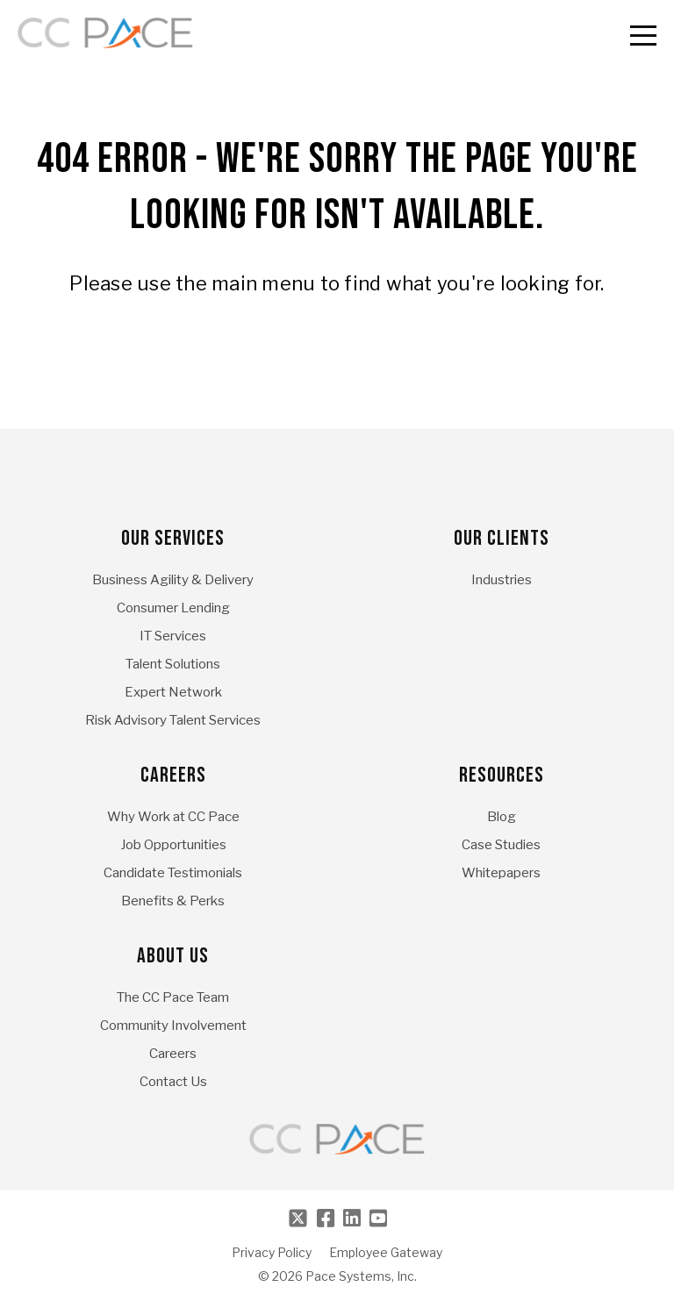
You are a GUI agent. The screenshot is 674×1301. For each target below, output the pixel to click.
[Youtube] (378, 1218)
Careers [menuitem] (173, 775)
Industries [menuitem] (501, 580)
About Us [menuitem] (173, 956)
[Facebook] (325, 1218)
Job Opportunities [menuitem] (173, 845)
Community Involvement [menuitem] (173, 1025)
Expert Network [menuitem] (173, 692)
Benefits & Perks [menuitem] (173, 901)
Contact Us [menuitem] (173, 1082)
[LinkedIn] (352, 1218)
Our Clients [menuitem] (501, 538)
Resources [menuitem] (501, 775)
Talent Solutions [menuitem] (172, 664)
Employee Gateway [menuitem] (385, 1253)
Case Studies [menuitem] (501, 845)
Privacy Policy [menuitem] (272, 1253)
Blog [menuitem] (501, 817)
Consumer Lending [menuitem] (173, 608)
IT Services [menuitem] (173, 636)
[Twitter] (298, 1218)
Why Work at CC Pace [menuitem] (173, 817)
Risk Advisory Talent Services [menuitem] (173, 720)
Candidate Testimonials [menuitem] (173, 873)
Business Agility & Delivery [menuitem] (173, 580)
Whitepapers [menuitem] (501, 873)
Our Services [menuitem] (173, 538)
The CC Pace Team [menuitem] (173, 997)
